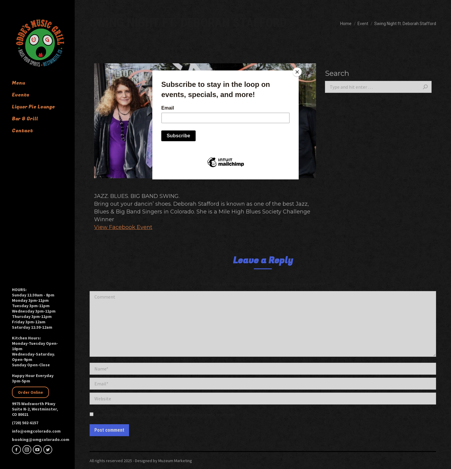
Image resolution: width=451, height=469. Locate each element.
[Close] (297, 71)
